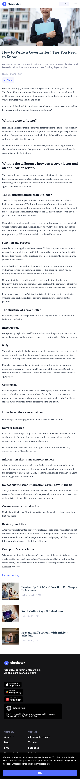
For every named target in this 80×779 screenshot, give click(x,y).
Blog (6, 742)
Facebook (33, 747)
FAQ (6, 747)
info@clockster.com (39, 737)
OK (40, 773)
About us (9, 737)
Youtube (32, 742)
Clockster (6, 566)
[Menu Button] (75, 4)
